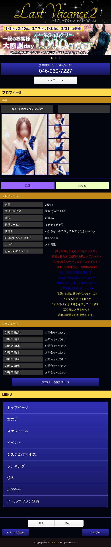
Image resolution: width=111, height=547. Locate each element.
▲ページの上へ (15, 532)
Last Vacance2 (52, 542)
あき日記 (50, 244)
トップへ (95, 532)
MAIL (68, 523)
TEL (41, 523)
